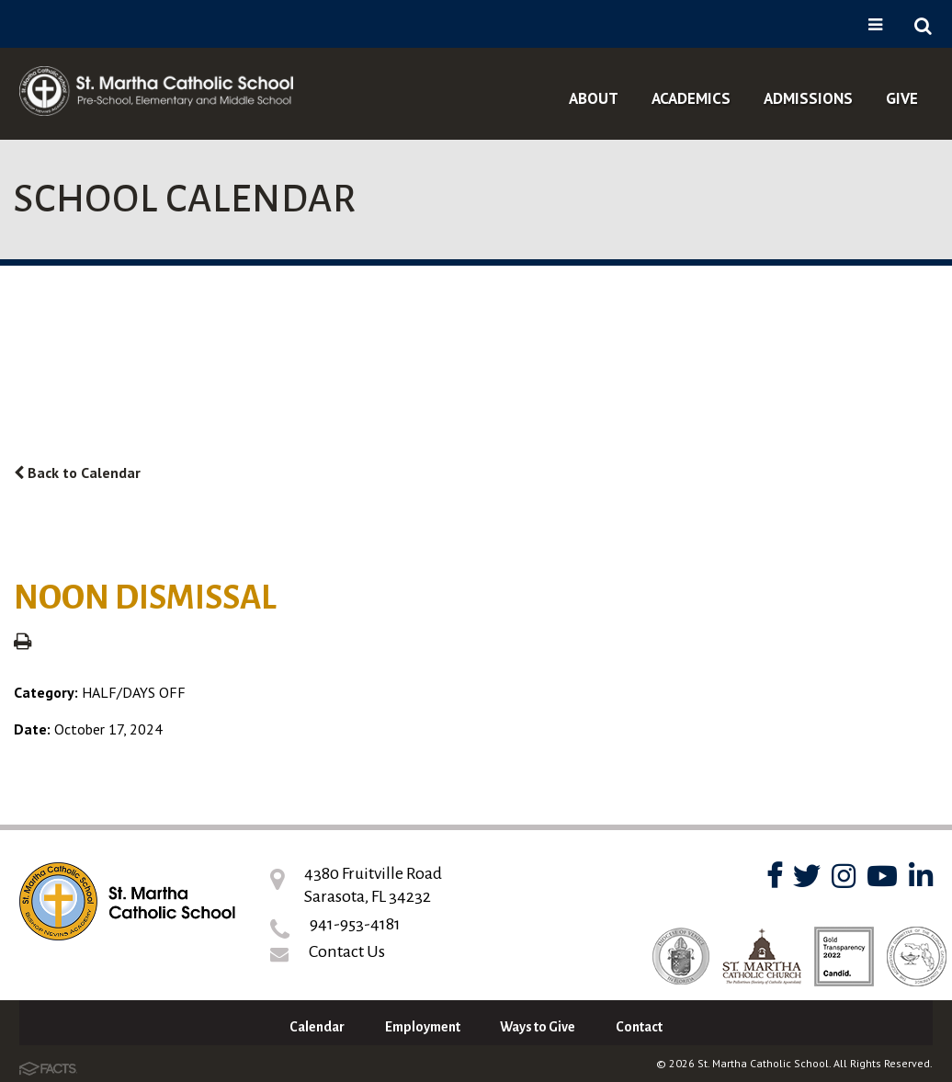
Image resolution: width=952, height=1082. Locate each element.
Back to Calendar (77, 472)
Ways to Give (537, 1026)
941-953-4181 (355, 924)
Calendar (317, 1026)
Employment (422, 1026)
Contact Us (347, 951)
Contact (639, 1026)
